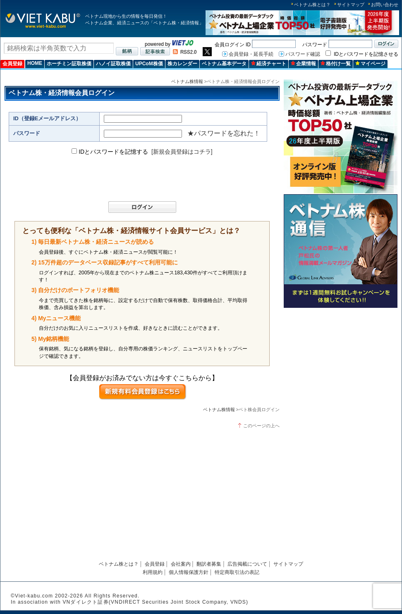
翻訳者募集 (208, 564)
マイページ (370, 64)
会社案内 (181, 564)
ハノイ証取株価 (113, 64)
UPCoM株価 (149, 64)
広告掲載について (247, 564)
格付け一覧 (336, 64)
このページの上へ (261, 425)
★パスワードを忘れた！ (223, 133)
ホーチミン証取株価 (69, 64)
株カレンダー (182, 64)
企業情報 (303, 64)
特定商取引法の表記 (237, 572)
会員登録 (12, 64)
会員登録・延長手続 (251, 54)
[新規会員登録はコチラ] (182, 151)
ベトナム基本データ (224, 64)
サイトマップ (350, 4)
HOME (34, 63)
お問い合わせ (384, 4)
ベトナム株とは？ (312, 4)
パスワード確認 (302, 54)
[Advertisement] (340, 369)
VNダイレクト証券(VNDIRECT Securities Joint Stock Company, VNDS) (155, 602)
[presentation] (138, 178)
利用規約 (153, 572)
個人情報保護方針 (188, 572)
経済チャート (268, 64)
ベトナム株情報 (187, 81)
